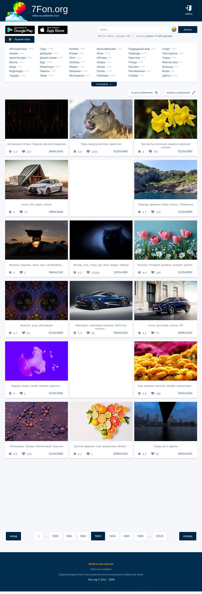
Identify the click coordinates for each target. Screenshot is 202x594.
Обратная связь (133, 574)
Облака (102, 57)
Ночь (100, 53)
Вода (12, 66)
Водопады (16, 71)
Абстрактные (18, 48)
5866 (140, 536)
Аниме (13, 53)
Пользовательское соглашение (103, 574)
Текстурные (170, 53)
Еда (42, 62)
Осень (101, 71)
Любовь (74, 62)
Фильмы (167, 66)
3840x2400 (56, 151)
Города (14, 75)
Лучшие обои (19, 39)
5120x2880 (120, 151)
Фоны (166, 71)
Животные (47, 66)
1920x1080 (120, 272)
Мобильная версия (101, 564)
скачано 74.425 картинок (158, 36)
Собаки (133, 75)
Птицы (132, 62)
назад (13, 536)
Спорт (166, 48)
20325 (159, 536)
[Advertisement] (101, 188)
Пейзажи (103, 75)
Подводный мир (139, 48)
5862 (83, 536)
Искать (188, 29)
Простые (134, 57)
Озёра (101, 62)
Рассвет (133, 66)
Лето (72, 57)
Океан (101, 66)
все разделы (104, 84)
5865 (126, 536)
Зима (43, 75)
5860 (55, 536)
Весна (13, 62)
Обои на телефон (101, 569)
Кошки (73, 53)
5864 (113, 536)
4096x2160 (185, 332)
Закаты (45, 71)
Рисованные (136, 71)
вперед (187, 536)
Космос (74, 48)
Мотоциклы (76, 75)
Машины (75, 71)
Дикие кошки (48, 57)
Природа (134, 53)
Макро (73, 66)
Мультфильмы (106, 48)
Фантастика (170, 62)
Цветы (166, 75)
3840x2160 (56, 272)
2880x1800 (56, 211)
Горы (43, 48)
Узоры (166, 57)
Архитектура (17, 57)
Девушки (46, 53)
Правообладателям (70, 574)
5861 (69, 536)
